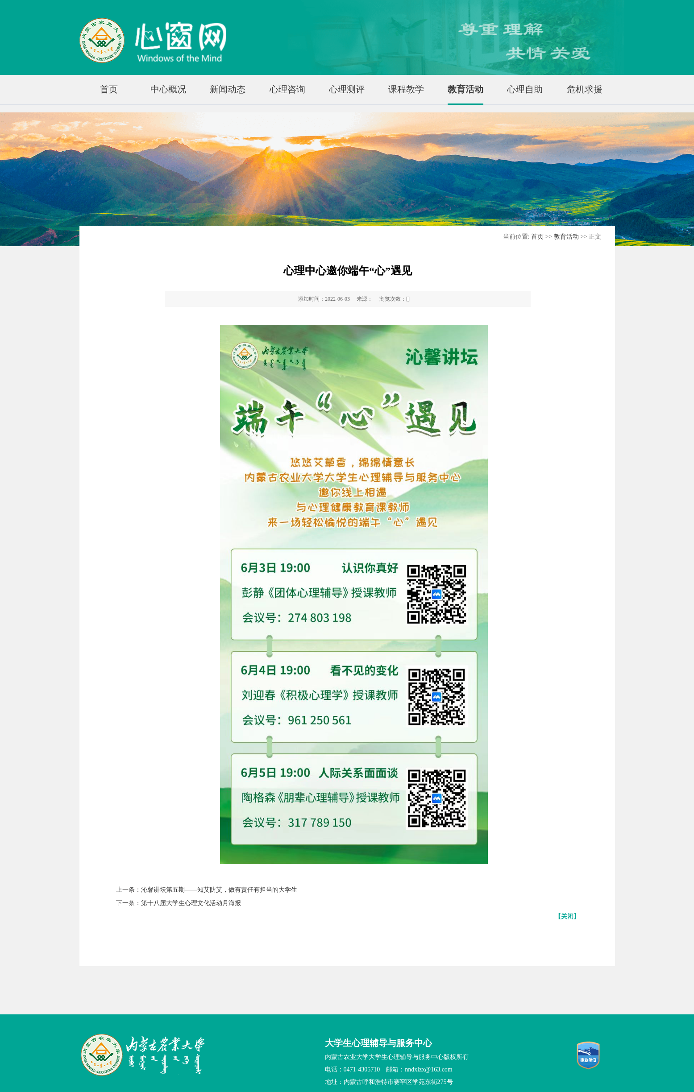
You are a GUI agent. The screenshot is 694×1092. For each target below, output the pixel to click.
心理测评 (347, 89)
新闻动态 (227, 89)
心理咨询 (287, 89)
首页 (109, 89)
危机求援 (585, 89)
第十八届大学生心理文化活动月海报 (191, 903)
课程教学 (406, 89)
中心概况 (168, 89)
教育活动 (465, 89)
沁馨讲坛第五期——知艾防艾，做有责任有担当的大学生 (219, 889)
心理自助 (525, 89)
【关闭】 (567, 916)
